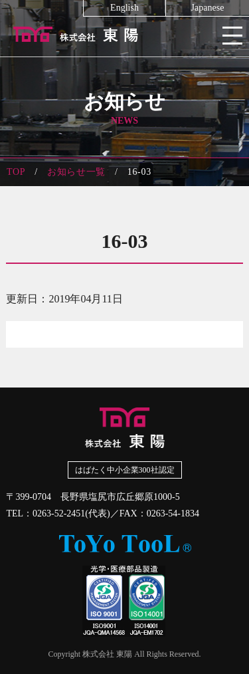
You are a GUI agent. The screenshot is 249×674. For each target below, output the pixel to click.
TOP (16, 172)
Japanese (207, 8)
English (124, 8)
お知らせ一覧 (76, 172)
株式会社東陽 (124, 33)
